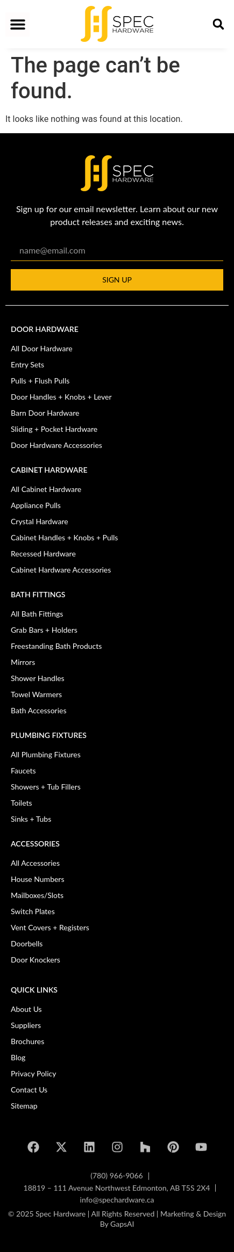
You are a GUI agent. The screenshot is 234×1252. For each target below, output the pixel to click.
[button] (17, 24)
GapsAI (122, 1231)
